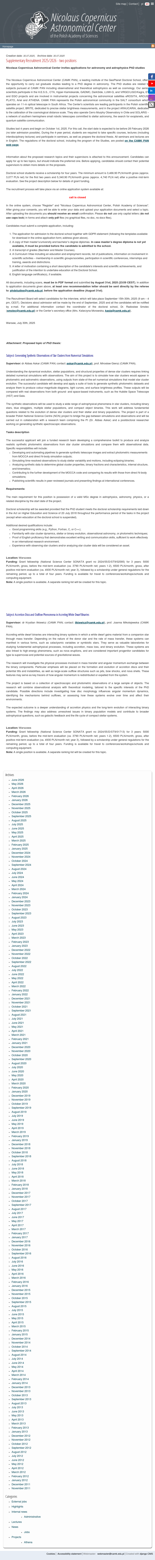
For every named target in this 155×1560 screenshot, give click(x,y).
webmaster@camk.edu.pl (110, 1554)
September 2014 (21, 1350)
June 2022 (18, 974)
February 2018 (20, 1185)
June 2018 (18, 1168)
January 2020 (20, 1091)
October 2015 (20, 1298)
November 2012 (21, 1440)
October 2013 (20, 1395)
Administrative (32, 1517)
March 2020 (19, 1083)
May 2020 (17, 1075)
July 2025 (17, 824)
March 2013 (19, 1423)
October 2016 (20, 1249)
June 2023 (18, 925)
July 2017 (17, 1213)
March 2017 (19, 1229)
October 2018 (20, 1152)
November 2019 (21, 1099)
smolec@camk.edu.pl (21, 311)
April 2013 (18, 1419)
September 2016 (21, 1253)
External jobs (19, 1501)
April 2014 (18, 1371)
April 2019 (18, 1128)
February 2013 (20, 1428)
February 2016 (20, 1282)
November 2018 (21, 1148)
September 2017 (21, 1205)
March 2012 (19, 1472)
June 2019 (18, 1120)
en (147, 4)
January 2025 (20, 848)
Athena (28, 1542)
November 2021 (21, 1002)
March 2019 (19, 1132)
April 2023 (18, 934)
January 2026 (20, 800)
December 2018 (21, 1144)
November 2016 (21, 1245)
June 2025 (18, 828)
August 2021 (19, 1015)
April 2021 (18, 1031)
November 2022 (21, 954)
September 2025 (21, 816)
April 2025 (18, 836)
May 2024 (17, 881)
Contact (133, 4)
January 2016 (20, 1286)
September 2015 (21, 1302)
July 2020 (17, 1067)
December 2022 (21, 950)
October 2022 (20, 958)
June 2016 (18, 1266)
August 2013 (19, 1403)
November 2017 (21, 1197)
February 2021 (20, 1039)
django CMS (146, 1554)
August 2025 (19, 820)
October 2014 (20, 1347)
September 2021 (21, 1010)
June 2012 (18, 1460)
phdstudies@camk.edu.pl (26, 290)
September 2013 (21, 1399)
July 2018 (17, 1164)
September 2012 (21, 1448)
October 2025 (20, 812)
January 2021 (20, 1043)
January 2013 (20, 1431)
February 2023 (20, 942)
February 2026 (20, 796)
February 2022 (20, 990)
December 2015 (21, 1290)
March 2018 (19, 1180)
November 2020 (21, 1051)
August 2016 (19, 1257)
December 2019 (21, 1096)
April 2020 (18, 1079)
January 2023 (20, 946)
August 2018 (19, 1160)
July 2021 (17, 1019)
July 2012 (17, 1456)
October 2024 (20, 861)
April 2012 (18, 1468)
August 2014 (19, 1355)
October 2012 (20, 1444)
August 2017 (19, 1209)
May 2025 (17, 832)
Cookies (51, 1554)
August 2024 (19, 869)
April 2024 (18, 885)
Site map (121, 4)
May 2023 (17, 929)
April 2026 (18, 788)
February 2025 (20, 845)
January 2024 (20, 897)
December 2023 (21, 901)
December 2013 (21, 1387)
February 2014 (20, 1379)
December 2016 (21, 1241)
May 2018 (17, 1172)
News (15, 1527)
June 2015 (18, 1314)
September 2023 (21, 913)
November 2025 (21, 808)
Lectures (17, 1522)
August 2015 (19, 1306)
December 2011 (21, 1484)
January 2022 (20, 994)
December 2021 (21, 998)
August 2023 (19, 917)
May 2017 (17, 1221)
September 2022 (21, 962)
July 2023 (17, 921)
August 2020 (19, 1063)
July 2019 (17, 1116)
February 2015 (20, 1330)
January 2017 (20, 1237)
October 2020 (20, 1055)
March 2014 (19, 1375)
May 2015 (17, 1318)
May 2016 (17, 1270)
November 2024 (21, 857)
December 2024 (21, 853)
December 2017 (21, 1193)
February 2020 (20, 1087)
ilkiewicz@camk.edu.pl (89, 622)
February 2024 (20, 893)
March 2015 (19, 1326)
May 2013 (17, 1415)
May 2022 (17, 978)
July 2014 (17, 1359)
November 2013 (21, 1391)
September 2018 (21, 1156)
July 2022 (17, 970)
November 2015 (21, 1294)
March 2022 (19, 986)
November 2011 (21, 1488)
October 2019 (20, 1104)
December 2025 (21, 804)
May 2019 (17, 1124)
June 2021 (18, 1023)
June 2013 (18, 1411)
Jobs (27, 1532)
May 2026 (17, 784)
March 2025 (19, 840)
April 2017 (18, 1225)
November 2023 (21, 905)
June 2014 (18, 1363)
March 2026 (19, 792)
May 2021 (17, 1027)
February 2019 (20, 1136)
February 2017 (20, 1233)
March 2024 (19, 889)
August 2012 (19, 1452)
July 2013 (17, 1407)
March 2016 (19, 1278)
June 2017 (18, 1217)
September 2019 (21, 1108)
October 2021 (20, 1006)
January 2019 (20, 1140)
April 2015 (18, 1322)
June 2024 (18, 877)
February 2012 (20, 1476)
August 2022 (19, 966)
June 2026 (18, 780)
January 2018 (20, 1189)
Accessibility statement (70, 1554)
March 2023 (19, 938)
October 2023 (20, 909)
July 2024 (17, 873)
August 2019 (19, 1112)
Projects (16, 1537)
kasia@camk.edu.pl (117, 311)
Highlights (17, 1506)
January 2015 (20, 1334)
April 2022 (18, 982)
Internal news (19, 1512)
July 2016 (17, 1261)
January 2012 (20, 1480)
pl (142, 4)
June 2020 (18, 1071)
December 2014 (21, 1338)
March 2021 (19, 1035)
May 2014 (17, 1367)
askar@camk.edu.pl (79, 363)
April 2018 (18, 1177)
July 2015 (17, 1310)
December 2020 (21, 1047)
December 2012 (21, 1436)
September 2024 (21, 865)
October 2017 (20, 1201)
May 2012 (17, 1464)
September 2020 (21, 1059)
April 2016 (18, 1274)
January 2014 (20, 1383)
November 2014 (21, 1342)
